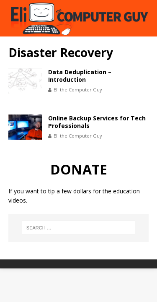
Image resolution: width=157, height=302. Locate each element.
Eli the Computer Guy (78, 89)
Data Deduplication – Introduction (79, 75)
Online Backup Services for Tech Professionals (97, 122)
